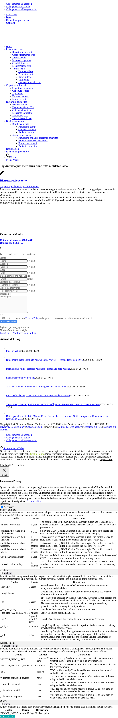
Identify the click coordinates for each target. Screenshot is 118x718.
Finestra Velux (13, 351)
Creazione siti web (92, 427)
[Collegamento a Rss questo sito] (21, 9)
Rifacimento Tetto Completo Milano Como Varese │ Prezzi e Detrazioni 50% (44, 360)
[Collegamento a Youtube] (18, 6)
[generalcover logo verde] (23, 41)
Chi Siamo (11, 14)
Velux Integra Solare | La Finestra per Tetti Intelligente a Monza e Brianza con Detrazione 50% (53, 404)
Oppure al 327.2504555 (12, 243)
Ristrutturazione (31, 186)
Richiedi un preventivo (17, 20)
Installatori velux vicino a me (20, 377)
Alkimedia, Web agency (70, 427)
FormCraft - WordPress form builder (18, 333)
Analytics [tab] (4, 570)
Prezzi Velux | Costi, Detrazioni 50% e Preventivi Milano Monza (38, 395)
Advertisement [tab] (7, 642)
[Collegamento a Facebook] (19, 3)
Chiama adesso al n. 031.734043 (16, 240)
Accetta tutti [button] (18, 465)
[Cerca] (11, 157)
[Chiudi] (4, 471)
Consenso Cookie (34, 427)
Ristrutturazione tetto (13, 180)
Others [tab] (3, 701)
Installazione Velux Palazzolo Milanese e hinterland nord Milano (38, 368)
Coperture (5, 186)
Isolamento (16, 186)
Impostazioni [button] (106, 459)
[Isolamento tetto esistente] (30, 228)
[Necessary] (2, 507)
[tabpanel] (59, 540)
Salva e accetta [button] (7, 716)
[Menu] (12, 160)
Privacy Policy (32, 318)
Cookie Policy (37, 454)
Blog (8, 17)
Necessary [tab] (5, 504)
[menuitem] (62, 14)
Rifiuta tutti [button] (5, 465)
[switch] (2, 573)
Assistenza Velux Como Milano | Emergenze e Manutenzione (36, 386)
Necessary (9, 507)
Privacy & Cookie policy (12, 427)
